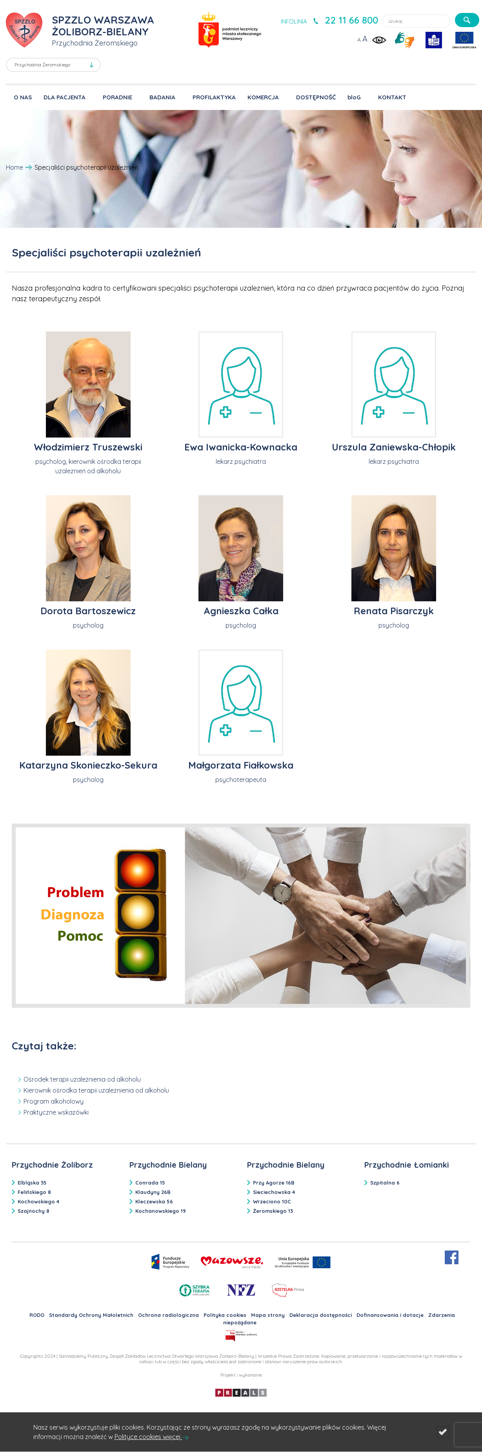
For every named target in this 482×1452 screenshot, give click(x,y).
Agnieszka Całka (241, 611)
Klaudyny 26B (153, 1192)
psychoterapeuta (240, 780)
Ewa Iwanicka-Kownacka (240, 447)
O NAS (23, 97)
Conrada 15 (150, 1182)
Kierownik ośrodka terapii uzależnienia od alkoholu (96, 1090)
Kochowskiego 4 (38, 1201)
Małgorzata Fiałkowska (240, 765)
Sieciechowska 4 (274, 1192)
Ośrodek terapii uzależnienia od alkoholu (82, 1079)
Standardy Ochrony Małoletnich (91, 1315)
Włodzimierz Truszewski (88, 447)
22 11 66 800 (351, 20)
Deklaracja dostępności (320, 1315)
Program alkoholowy (54, 1101)
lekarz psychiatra (241, 461)
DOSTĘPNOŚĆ (316, 97)
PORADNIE (117, 97)
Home (14, 167)
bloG (354, 97)
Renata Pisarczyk (394, 611)
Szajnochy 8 (33, 1211)
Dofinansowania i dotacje (390, 1315)
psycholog (88, 625)
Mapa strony (268, 1315)
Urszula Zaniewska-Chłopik (394, 447)
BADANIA (162, 97)
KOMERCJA (263, 97)
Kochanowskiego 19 (160, 1211)
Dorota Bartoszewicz (88, 611)
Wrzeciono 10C (272, 1201)
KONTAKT (392, 97)
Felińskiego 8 (34, 1192)
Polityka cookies (225, 1315)
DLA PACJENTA (64, 97)
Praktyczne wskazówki (56, 1112)
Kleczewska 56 (154, 1201)
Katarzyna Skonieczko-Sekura (88, 765)
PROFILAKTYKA (214, 97)
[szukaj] (467, 20)
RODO (36, 1315)
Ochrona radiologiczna (168, 1315)
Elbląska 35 (32, 1182)
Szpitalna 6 (385, 1182)
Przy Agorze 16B (274, 1182)
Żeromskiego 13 (273, 1211)
